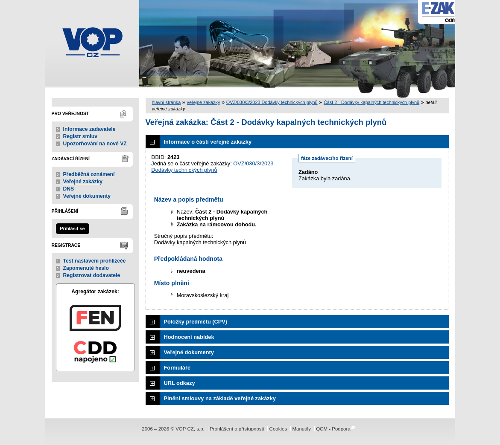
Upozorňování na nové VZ (95, 144)
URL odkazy (179, 383)
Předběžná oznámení (89, 174)
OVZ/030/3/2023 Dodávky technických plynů (272, 102)
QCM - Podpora (333, 428)
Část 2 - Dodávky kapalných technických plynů (371, 102)
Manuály (301, 428)
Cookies (278, 428)
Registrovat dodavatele (91, 275)
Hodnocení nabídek (189, 337)
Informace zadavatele (89, 129)
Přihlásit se (72, 228)
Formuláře (177, 367)
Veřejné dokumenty (87, 196)
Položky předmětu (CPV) (196, 321)
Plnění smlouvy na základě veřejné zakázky (220, 398)
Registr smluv (80, 136)
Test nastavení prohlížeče (94, 261)
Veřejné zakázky (83, 182)
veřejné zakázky (203, 102)
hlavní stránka (166, 102)
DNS (68, 189)
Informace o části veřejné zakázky (208, 142)
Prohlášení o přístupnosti (237, 428)
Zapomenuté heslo (86, 268)
